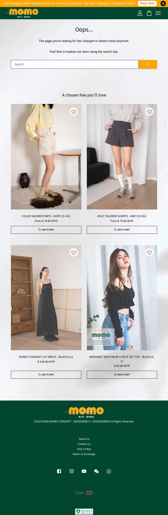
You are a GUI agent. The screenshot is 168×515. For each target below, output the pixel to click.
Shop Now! (147, 3)
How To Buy (84, 449)
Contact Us (84, 444)
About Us (84, 439)
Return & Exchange (84, 454)
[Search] (75, 64)
